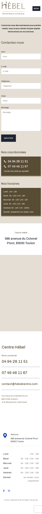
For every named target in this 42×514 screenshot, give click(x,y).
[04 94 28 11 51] (5, 161)
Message (21, 119)
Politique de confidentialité (15, 396)
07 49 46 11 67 (18, 166)
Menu (36, 8)
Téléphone (21, 84)
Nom (21, 55)
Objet (21, 99)
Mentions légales (10, 399)
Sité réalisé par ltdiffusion (14, 402)
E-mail (21, 70)
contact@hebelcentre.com (20, 383)
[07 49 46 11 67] (5, 166)
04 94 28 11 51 (18, 161)
